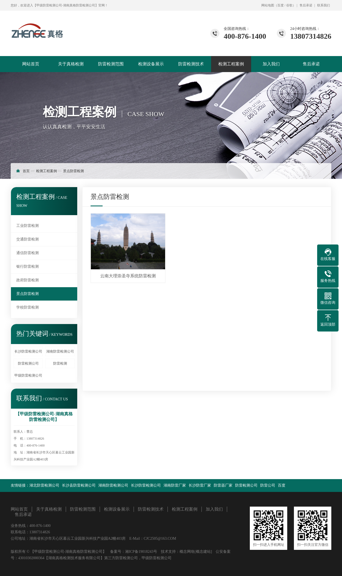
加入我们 (271, 64)
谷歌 (289, 5)
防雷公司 (267, 485)
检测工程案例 (231, 64)
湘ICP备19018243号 (141, 552)
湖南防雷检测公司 (60, 351)
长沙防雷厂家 (200, 485)
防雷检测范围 (111, 64)
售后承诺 (306, 5)
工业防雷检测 (27, 226)
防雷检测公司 (28, 363)
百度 (280, 5)
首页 (26, 171)
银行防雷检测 (27, 267)
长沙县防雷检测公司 (79, 485)
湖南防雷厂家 (175, 485)
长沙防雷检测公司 (28, 351)
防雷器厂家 (223, 485)
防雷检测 (60, 363)
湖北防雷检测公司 (44, 485)
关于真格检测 (71, 64)
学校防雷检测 (27, 307)
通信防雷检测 (27, 253)
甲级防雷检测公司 (28, 375)
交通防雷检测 (27, 239)
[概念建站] (203, 552)
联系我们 (323, 5)
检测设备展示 (151, 64)
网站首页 (30, 64)
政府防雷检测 (27, 280)
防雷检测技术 (191, 64)
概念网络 (187, 552)
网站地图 (267, 5)
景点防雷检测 (73, 171)
